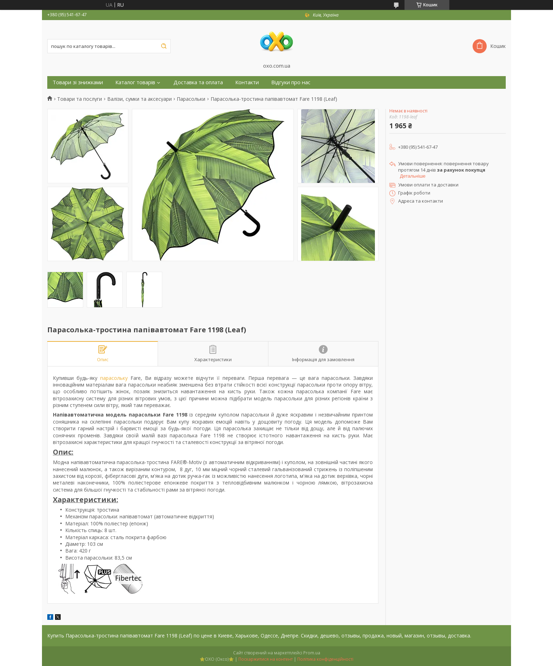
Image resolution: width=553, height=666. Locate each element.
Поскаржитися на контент (265, 659)
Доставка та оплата (198, 82)
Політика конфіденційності (325, 659)
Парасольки (191, 99)
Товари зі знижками (78, 82)
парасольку (114, 378)
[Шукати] (164, 46)
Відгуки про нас (290, 82)
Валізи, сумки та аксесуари (139, 99)
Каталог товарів (135, 82)
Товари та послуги (79, 99)
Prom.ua (311, 653)
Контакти (247, 82)
